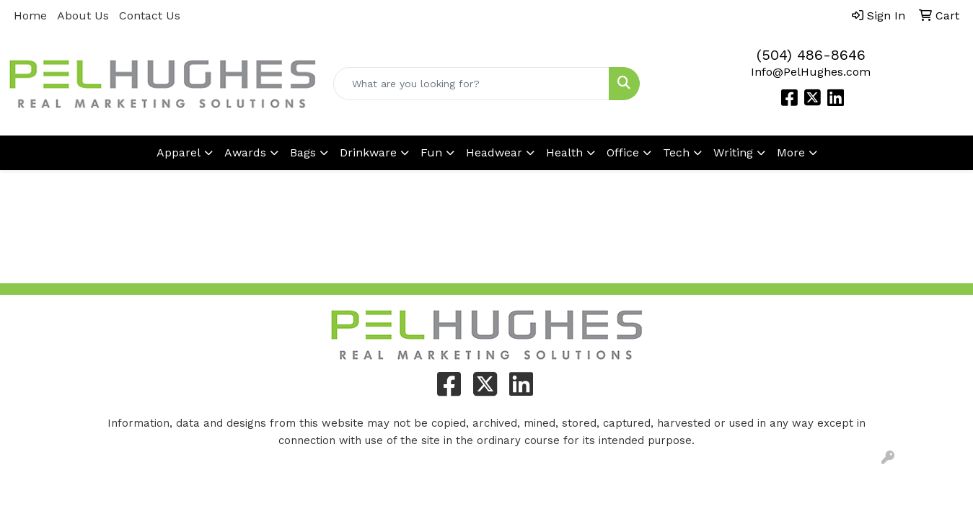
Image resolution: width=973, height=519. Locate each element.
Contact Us (149, 15)
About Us (83, 15)
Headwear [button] (494, 152)
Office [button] (623, 152)
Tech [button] (676, 152)
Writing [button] (733, 152)
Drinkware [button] (368, 152)
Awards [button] (245, 152)
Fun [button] (431, 152)
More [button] (791, 152)
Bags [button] (303, 152)
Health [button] (564, 152)
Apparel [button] (179, 152)
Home (30, 15)
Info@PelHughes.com (811, 72)
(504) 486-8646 (811, 54)
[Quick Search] (471, 83)
